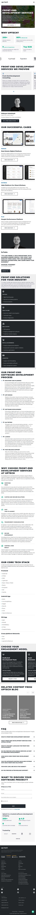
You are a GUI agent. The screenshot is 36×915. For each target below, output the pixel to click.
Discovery (3, 878)
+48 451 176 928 (4, 900)
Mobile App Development (6, 875)
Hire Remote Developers (23, 879)
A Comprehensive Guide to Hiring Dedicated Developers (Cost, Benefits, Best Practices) (8, 716)
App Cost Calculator (22, 869)
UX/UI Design (3, 873)
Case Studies (20, 863)
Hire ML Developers (22, 878)
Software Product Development (7, 879)
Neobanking (3, 866)
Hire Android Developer (22, 873)
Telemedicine (3, 863)
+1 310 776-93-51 (4, 897)
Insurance (3, 869)
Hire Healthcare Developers (23, 883)
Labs (19, 867)
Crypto (2, 867)
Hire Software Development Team (24, 875)
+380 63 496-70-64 (4, 902)
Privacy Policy (17, 809)
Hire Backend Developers (23, 882)
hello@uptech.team (5, 907)
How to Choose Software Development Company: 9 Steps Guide (26, 716)
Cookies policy (21, 911)
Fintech (2, 864)
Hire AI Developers (21, 876)
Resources (20, 866)
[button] (34, 2)
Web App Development (5, 876)
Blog (19, 864)
